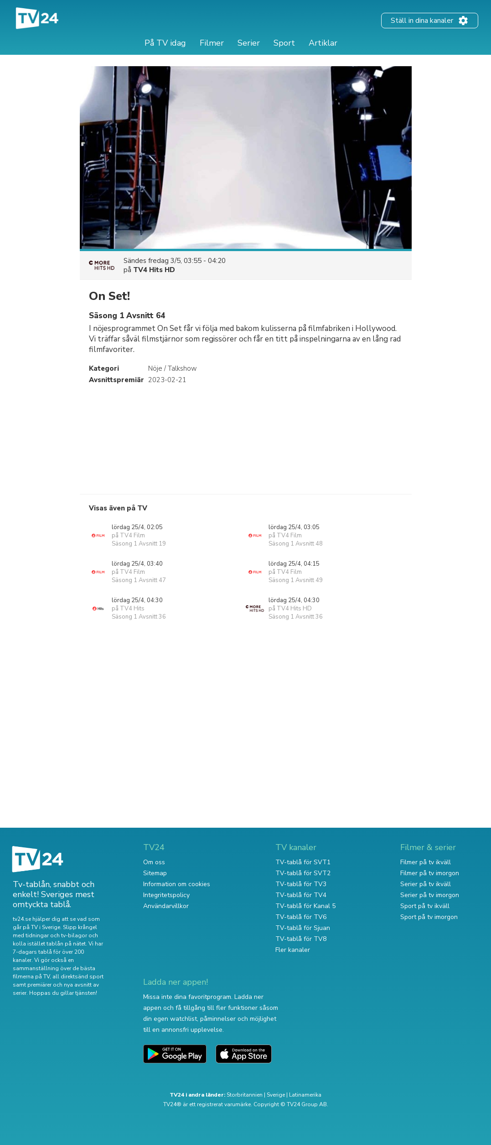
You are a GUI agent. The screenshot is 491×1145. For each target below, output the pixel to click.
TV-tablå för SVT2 (303, 873)
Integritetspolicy (166, 895)
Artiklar (323, 42)
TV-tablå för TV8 (300, 939)
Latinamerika (305, 1094)
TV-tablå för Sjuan (302, 928)
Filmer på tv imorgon (429, 873)
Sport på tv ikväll (425, 906)
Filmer (212, 42)
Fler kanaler (292, 949)
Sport (284, 42)
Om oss (154, 862)
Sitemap (155, 873)
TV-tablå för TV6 (300, 917)
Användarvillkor (166, 906)
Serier (249, 42)
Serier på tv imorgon (429, 895)
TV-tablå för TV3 (300, 884)
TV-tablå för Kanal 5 (305, 906)
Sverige (276, 1094)
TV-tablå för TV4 (300, 895)
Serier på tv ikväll (425, 884)
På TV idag (165, 42)
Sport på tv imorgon (429, 917)
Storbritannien (245, 1094)
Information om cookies (176, 884)
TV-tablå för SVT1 (303, 862)
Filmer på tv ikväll (425, 862)
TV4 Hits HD (154, 269)
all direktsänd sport (77, 976)
